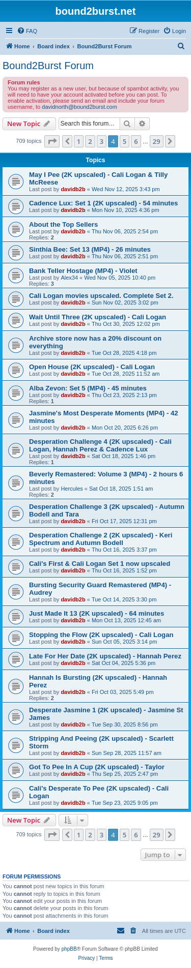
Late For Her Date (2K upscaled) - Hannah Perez (105, 656)
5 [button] (124, 141)
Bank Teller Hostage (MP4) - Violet (83, 271)
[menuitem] (27, 31)
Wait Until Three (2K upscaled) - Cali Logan (97, 317)
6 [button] (136, 141)
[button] (52, 141)
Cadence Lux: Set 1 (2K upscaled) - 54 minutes (103, 203)
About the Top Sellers (63, 224)
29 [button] (156, 141)
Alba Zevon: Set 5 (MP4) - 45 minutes (88, 388)
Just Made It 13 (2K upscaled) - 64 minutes (96, 613)
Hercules (72, 489)
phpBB (69, 949)
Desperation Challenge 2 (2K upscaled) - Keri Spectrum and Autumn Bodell (100, 539)
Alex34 (69, 278)
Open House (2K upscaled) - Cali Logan (92, 367)
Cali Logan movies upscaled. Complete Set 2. (101, 295)
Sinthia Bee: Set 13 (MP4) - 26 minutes (90, 249)
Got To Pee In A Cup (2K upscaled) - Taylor (97, 767)
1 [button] (78, 141)
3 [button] (101, 141)
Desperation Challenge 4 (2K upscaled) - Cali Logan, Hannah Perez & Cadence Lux (100, 445)
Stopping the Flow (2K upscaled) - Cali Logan (101, 635)
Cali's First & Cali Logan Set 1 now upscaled (99, 563)
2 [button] (90, 141)
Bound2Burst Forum (48, 65)
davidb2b (73, 189)
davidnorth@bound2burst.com (79, 107)
